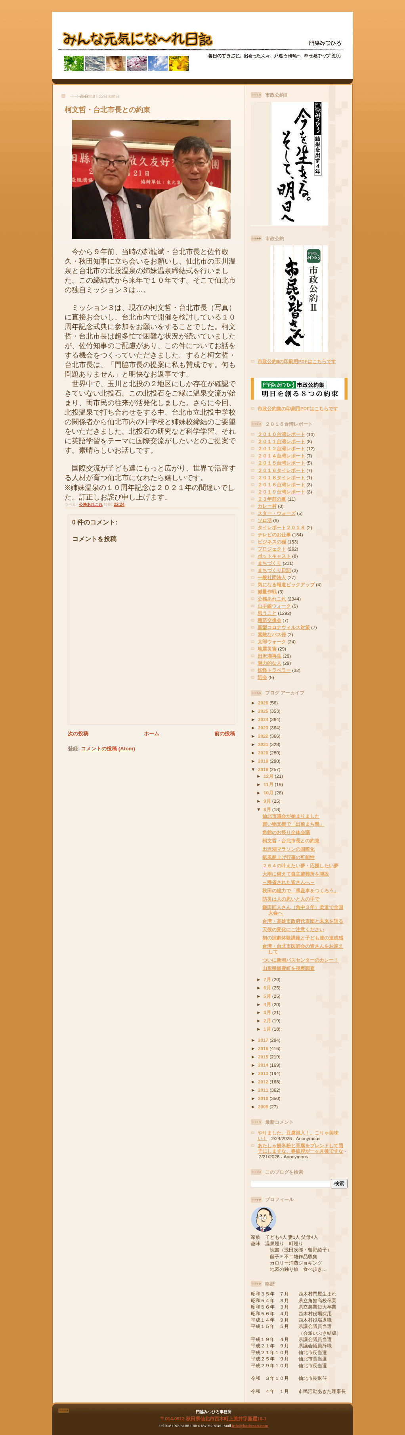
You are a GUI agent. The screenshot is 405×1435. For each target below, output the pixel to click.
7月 (268, 979)
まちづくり (269, 563)
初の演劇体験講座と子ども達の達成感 (302, 937)
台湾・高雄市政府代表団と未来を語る (302, 921)
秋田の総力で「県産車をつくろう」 (300, 890)
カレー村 (267, 506)
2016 (263, 1048)
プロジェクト (272, 548)
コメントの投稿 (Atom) (108, 749)
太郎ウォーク (272, 641)
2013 (263, 1073)
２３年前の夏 (272, 498)
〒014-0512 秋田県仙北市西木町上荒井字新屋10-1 (213, 1418)
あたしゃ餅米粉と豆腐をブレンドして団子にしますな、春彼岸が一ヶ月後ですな (300, 1148)
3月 (268, 1012)
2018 (263, 769)
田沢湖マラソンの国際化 (288, 848)
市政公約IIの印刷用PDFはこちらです (297, 361)
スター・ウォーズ (277, 513)
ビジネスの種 (272, 541)
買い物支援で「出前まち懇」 (293, 824)
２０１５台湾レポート (281, 462)
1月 (268, 1028)
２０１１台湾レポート (281, 441)
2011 (263, 1090)
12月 (269, 776)
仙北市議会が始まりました (290, 816)
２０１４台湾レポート (281, 455)
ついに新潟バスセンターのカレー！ (300, 959)
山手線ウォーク (274, 605)
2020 (263, 752)
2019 (263, 760)
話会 (262, 677)
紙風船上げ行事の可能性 (288, 857)
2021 (263, 744)
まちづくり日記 (274, 570)
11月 (269, 784)
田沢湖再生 (269, 655)
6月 (268, 987)
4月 (268, 1004)
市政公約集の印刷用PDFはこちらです (298, 408)
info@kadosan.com (250, 1426)
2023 (263, 727)
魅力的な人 (269, 663)
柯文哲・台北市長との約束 (107, 110)
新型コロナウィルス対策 (284, 627)
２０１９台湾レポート (281, 491)
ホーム (151, 734)
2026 (263, 702)
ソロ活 (265, 520)
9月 (268, 801)
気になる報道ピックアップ (286, 584)
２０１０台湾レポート (281, 434)
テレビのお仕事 (274, 534)
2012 (263, 1081)
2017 (263, 1040)
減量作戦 (267, 591)
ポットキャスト (274, 556)
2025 (263, 711)
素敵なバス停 (272, 634)
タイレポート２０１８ (281, 527)
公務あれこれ (91, 504)
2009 (263, 1106)
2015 (263, 1056)
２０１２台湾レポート (281, 448)
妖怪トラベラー (274, 670)
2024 (263, 719)
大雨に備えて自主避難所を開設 (295, 873)
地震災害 (267, 648)
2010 (263, 1098)
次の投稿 (78, 734)
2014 (263, 1065)
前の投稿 (224, 734)
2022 (263, 736)
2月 (268, 1020)
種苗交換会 (269, 620)
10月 (269, 792)
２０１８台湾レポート (281, 484)
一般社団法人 (272, 577)
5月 (268, 996)
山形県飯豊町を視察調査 (288, 968)
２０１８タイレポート (281, 477)
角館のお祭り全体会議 (286, 832)
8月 (268, 809)
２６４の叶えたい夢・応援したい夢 (300, 865)
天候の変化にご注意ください (293, 929)
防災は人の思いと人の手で (290, 898)
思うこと (267, 613)
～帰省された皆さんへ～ (288, 882)
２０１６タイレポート (281, 470)
